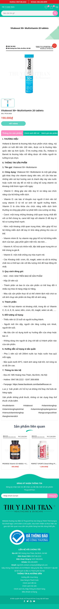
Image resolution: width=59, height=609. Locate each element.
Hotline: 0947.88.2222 (18, 2)
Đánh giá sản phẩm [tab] (50, 133)
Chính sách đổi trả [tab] (31, 133)
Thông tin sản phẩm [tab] (12, 133)
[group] (29, 70)
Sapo (47, 598)
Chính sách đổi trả (29, 583)
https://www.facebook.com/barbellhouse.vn (32, 384)
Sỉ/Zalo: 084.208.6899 (39, 2)
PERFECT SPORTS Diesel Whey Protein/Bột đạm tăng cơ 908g (44, 464)
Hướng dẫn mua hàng (29, 577)
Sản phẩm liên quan (29, 426)
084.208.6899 (33, 562)
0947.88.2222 (36, 556)
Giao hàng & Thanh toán (29, 580)
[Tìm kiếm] (55, 13)
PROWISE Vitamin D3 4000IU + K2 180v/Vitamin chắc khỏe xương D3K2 (15, 464)
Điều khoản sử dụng (29, 592)
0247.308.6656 (37, 559)
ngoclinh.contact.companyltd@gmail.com (32, 565)
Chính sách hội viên (29, 586)
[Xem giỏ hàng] (51, 7)
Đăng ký (52, 496)
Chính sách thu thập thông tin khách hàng (29, 589)
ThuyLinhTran (30, 598)
